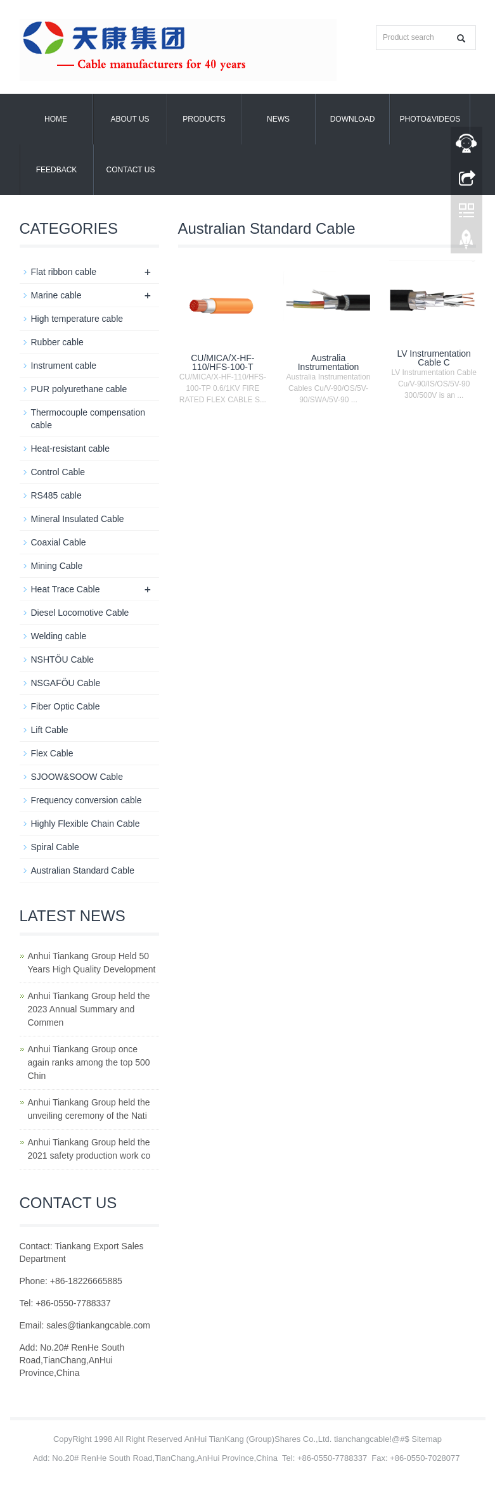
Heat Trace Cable (65, 589)
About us (129, 119)
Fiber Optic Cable (65, 706)
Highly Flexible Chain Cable (85, 823)
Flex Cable (52, 753)
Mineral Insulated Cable (77, 519)
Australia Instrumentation (328, 362)
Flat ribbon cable (64, 272)
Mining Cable (57, 566)
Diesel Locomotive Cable (80, 613)
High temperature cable (77, 319)
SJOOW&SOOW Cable (77, 777)
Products (204, 119)
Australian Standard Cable (82, 870)
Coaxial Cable (58, 542)
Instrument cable (64, 365)
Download (352, 119)
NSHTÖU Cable (62, 659)
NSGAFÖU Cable (66, 683)
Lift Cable (49, 730)
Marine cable (56, 295)
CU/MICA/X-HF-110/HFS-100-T (222, 362)
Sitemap (426, 1439)
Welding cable (59, 636)
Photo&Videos (430, 119)
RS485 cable (56, 495)
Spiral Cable (55, 847)
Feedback (56, 169)
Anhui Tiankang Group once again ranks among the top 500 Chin (89, 1062)
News (278, 119)
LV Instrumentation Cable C (433, 357)
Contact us (130, 169)
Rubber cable (57, 342)
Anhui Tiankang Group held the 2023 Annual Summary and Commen (89, 1009)
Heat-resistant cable (70, 448)
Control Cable (58, 472)
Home (55, 119)
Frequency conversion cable (86, 800)
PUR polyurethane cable (79, 389)
